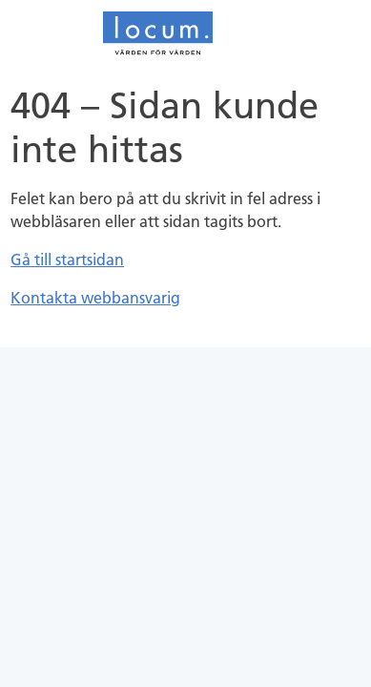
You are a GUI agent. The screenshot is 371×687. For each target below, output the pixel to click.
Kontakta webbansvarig (95, 297)
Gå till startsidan (67, 259)
